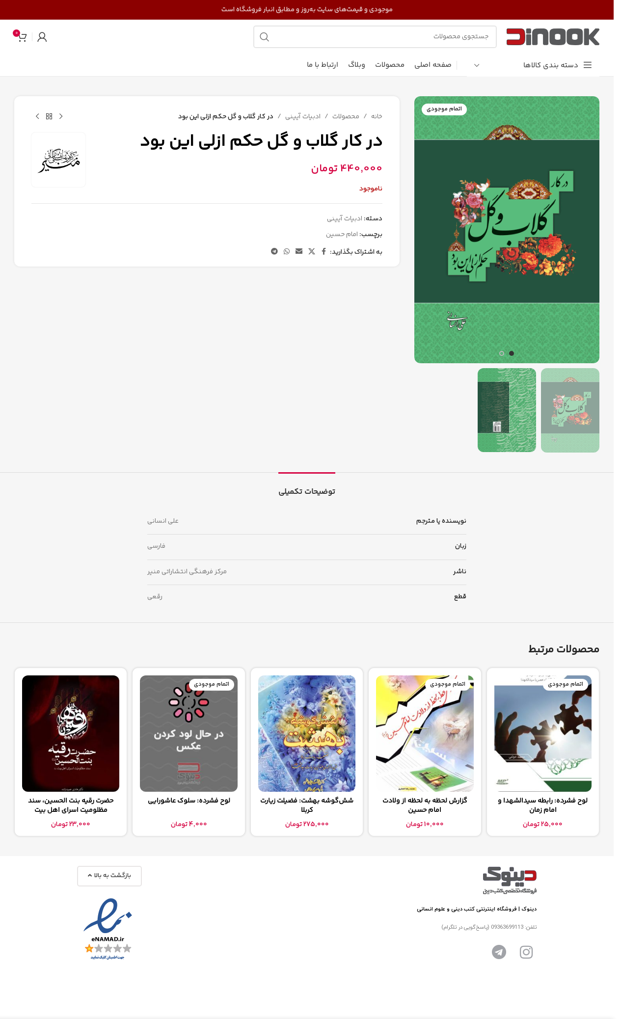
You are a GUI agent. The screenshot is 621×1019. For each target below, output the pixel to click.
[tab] (306, 487)
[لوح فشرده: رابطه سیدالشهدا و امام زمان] (543, 733)
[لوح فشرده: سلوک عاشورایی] (188, 733)
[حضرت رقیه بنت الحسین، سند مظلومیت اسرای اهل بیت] (70, 733)
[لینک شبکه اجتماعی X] (311, 252)
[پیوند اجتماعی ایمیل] (299, 252)
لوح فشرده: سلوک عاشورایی (189, 801)
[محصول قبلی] (61, 117)
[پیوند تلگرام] (274, 252)
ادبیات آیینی (303, 116)
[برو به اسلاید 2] (501, 353)
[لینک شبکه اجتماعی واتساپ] (287, 252)
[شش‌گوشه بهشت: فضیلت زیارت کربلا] (306, 733)
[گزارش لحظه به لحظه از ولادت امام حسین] (424, 733)
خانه (376, 116)
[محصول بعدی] (37, 117)
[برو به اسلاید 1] (511, 353)
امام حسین (342, 234)
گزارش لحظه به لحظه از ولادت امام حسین (424, 806)
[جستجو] (375, 37)
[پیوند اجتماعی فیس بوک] (324, 252)
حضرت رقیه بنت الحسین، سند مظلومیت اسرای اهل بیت (70, 806)
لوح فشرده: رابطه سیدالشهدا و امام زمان (543, 806)
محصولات (345, 116)
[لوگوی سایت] (553, 36)
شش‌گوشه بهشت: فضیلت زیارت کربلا (306, 806)
